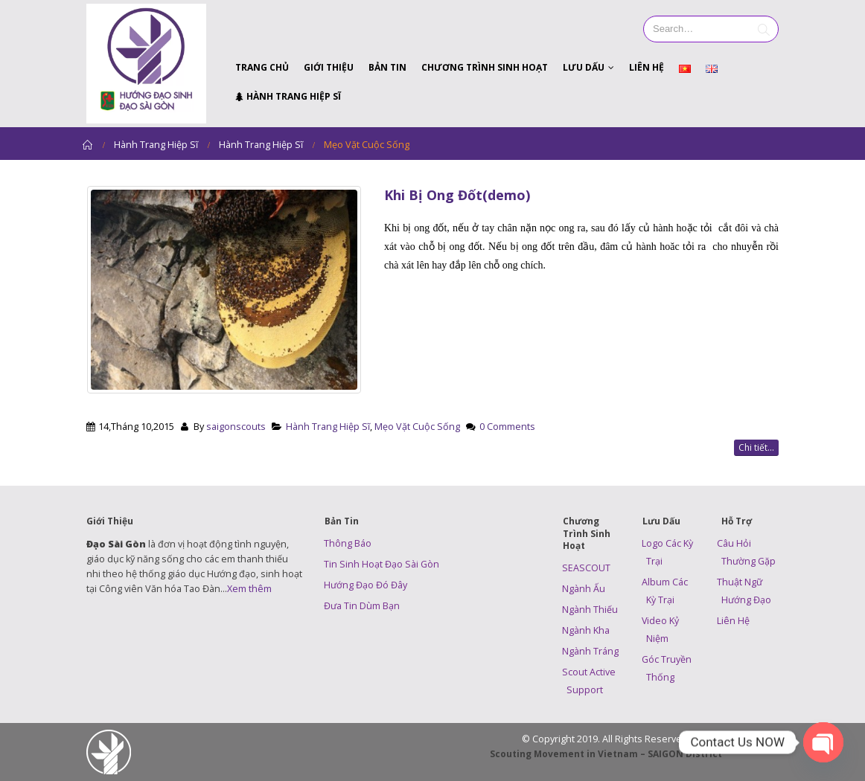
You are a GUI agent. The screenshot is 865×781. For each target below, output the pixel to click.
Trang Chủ (262, 67)
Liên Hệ (646, 67)
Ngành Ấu (583, 588)
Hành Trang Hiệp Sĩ (288, 96)
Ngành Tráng (590, 651)
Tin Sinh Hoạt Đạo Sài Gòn (381, 564)
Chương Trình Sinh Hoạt (484, 67)
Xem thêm (249, 588)
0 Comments (507, 426)
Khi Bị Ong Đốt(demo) (457, 195)
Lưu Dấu (583, 67)
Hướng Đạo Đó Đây (365, 585)
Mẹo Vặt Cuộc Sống (417, 426)
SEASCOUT (586, 568)
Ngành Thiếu (590, 609)
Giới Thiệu (329, 67)
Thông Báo (347, 543)
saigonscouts (236, 426)
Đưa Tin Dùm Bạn (362, 606)
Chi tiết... (756, 447)
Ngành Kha (586, 630)
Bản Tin (387, 67)
